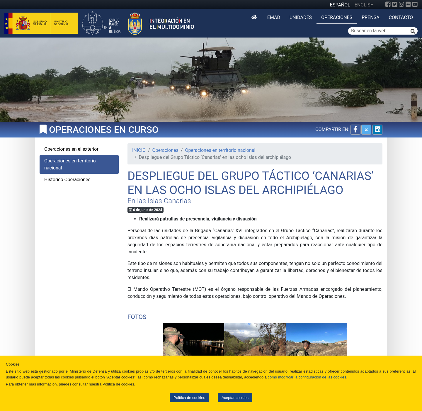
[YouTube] (415, 4)
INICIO (139, 150)
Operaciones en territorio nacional (220, 150)
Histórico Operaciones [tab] (67, 179)
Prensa (370, 17)
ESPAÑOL (340, 5)
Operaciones (336, 17)
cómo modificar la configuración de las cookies (307, 377)
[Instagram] (401, 4)
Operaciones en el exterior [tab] (71, 149)
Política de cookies (189, 397)
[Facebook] (388, 4)
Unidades (301, 17)
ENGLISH (364, 5)
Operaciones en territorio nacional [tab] (70, 164)
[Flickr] (408, 4)
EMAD (273, 17)
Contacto (401, 17)
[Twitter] (394, 4)
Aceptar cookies (235, 397)
